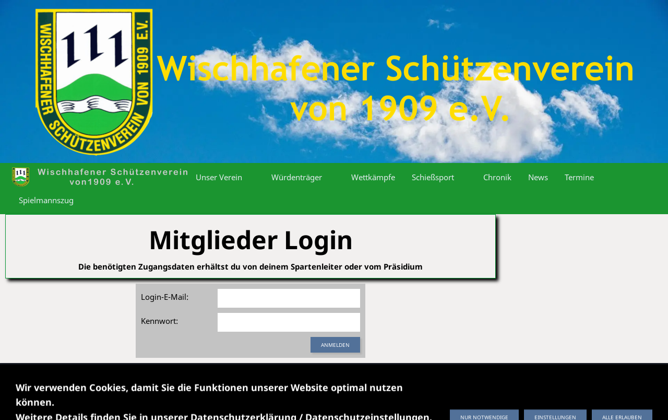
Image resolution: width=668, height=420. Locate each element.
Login (510, 379)
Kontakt (406, 379)
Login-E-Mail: (164, 296)
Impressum (168, 379)
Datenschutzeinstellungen (335, 379)
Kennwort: (159, 321)
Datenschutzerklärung (239, 379)
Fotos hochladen (460, 379)
